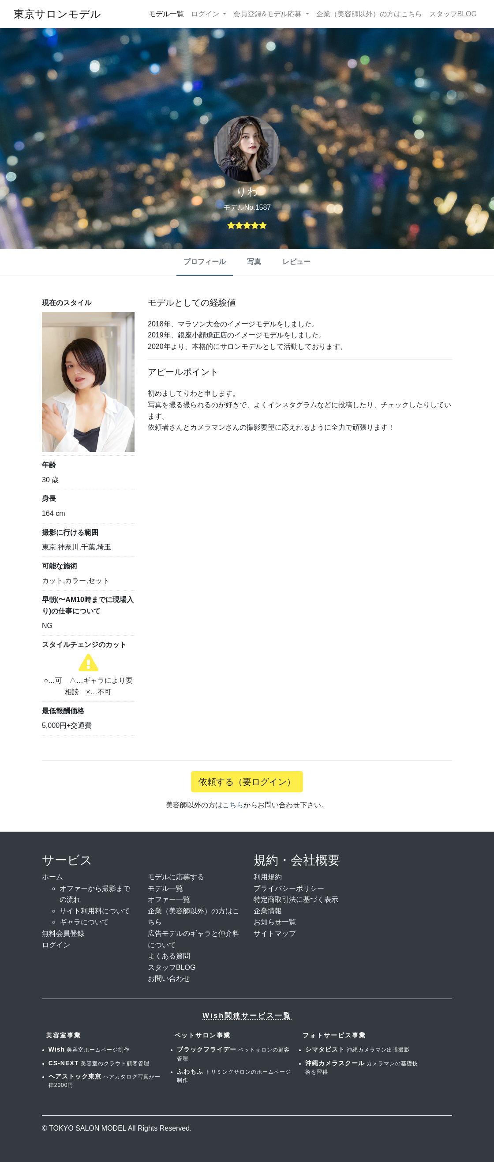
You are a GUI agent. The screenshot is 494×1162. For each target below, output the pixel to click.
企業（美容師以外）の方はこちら (369, 14)
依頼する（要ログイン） (247, 782)
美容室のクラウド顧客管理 (99, 1063)
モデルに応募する (176, 877)
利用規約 (268, 877)
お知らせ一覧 (275, 922)
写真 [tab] (254, 261)
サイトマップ (275, 933)
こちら (232, 805)
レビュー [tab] (296, 261)
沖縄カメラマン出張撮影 (357, 1050)
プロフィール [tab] (204, 261)
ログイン (56, 945)
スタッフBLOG (453, 14)
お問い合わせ (169, 978)
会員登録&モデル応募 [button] (268, 14)
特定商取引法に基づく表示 (296, 899)
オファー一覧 (169, 899)
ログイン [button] (206, 14)
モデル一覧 (166, 14)
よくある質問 (169, 956)
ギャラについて (84, 922)
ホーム (52, 877)
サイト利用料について (95, 911)
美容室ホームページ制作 (89, 1050)
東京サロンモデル (57, 14)
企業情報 (268, 911)
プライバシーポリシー (289, 888)
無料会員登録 (63, 933)
